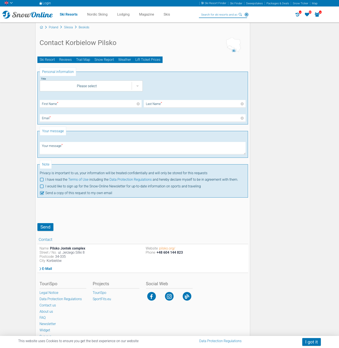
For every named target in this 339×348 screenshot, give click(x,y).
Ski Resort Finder (215, 3)
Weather (124, 60)
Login (47, 3)
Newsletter (48, 324)
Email (46, 118)
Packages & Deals (277, 3)
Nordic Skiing (97, 14)
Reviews (65, 60)
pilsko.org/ (167, 248)
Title (43, 78)
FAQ (43, 318)
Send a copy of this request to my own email (78, 193)
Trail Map (83, 60)
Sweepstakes (254, 3)
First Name (50, 104)
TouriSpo (99, 293)
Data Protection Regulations (130, 179)
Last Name (154, 104)
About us (46, 311)
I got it (311, 342)
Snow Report (104, 60)
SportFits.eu (102, 299)
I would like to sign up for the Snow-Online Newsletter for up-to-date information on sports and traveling (123, 186)
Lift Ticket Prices (147, 60)
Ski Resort (47, 60)
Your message (52, 146)
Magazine (146, 14)
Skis (167, 14)
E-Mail (47, 269)
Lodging (123, 14)
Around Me (246, 14)
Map (315, 3)
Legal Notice (49, 293)
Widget (45, 330)
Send (45, 227)
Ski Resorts (69, 14)
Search (240, 14)
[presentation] (70, 210)
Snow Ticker (300, 3)
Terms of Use (78, 179)
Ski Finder (236, 3)
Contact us (48, 305)
